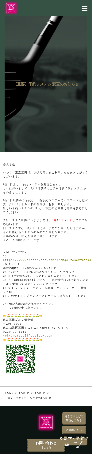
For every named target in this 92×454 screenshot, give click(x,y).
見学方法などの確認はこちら (74, 418)
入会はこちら (74, 429)
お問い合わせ (46, 445)
